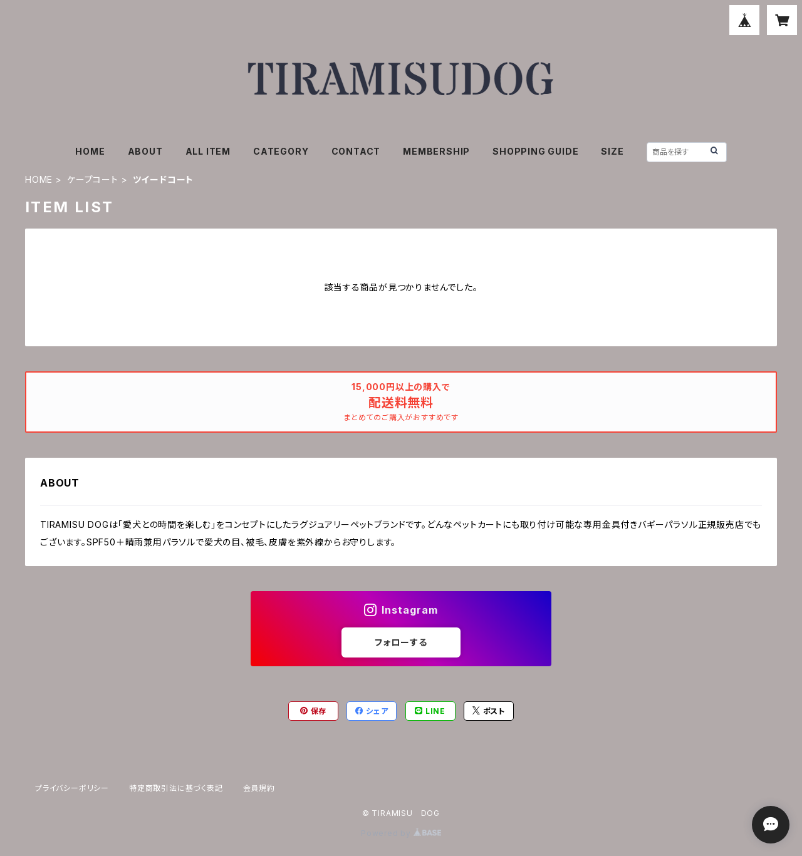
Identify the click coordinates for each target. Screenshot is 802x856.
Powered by (401, 833)
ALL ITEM (208, 151)
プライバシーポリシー (72, 788)
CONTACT (356, 151)
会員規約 (259, 788)
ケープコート (92, 179)
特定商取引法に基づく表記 (176, 788)
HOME (90, 151)
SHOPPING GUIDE (535, 151)
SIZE (612, 151)
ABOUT (145, 151)
